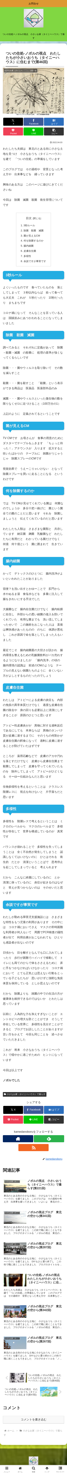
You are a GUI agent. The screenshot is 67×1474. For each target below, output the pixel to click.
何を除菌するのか (34, 240)
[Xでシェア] (13, 122)
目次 (29, 218)
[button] (54, 131)
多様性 (27, 256)
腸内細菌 (29, 245)
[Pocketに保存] (13, 131)
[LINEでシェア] (33, 131)
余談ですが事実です (35, 261)
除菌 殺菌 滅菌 (34, 230)
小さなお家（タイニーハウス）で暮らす (24, 1094)
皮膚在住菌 (30, 250)
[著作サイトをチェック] (18, 1138)
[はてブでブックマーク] (54, 122)
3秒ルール (29, 225)
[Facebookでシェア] (33, 122)
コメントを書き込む (33, 1419)
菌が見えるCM (32, 235)
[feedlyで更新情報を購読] (49, 1138)
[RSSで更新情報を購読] (33, 1147)
